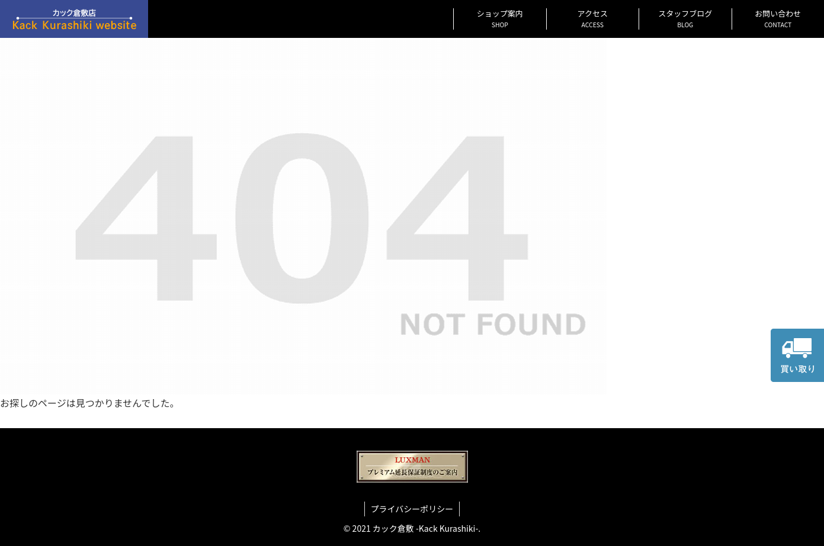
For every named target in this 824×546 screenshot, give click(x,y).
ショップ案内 (500, 18)
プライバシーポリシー (412, 509)
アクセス (593, 18)
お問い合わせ (778, 18)
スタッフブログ (685, 18)
